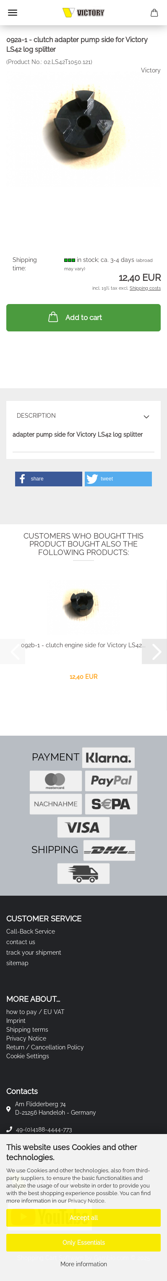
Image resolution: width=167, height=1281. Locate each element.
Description (36, 415)
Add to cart (74, 316)
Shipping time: (25, 264)
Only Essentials (84, 1242)
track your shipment (33, 952)
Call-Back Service (30, 931)
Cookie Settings (27, 1056)
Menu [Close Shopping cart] (12, 12)
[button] (48, 479)
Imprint (16, 1020)
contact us (20, 942)
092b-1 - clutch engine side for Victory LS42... (83, 645)
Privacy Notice (86, 1201)
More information (83, 1264)
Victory (151, 70)
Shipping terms (27, 1029)
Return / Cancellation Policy (45, 1047)
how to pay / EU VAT (35, 1012)
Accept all (84, 1217)
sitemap (17, 963)
